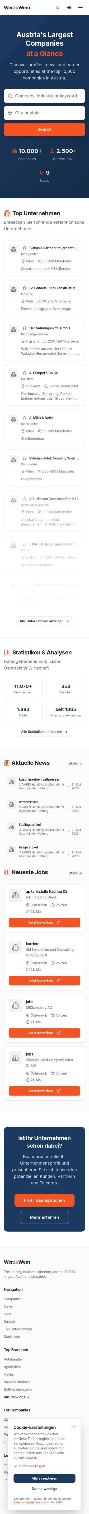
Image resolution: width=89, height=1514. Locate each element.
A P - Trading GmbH (41, 897)
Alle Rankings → (16, 1397)
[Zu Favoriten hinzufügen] (24, 248)
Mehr (75, 764)
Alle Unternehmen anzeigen (44, 621)
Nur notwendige (44, 1489)
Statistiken (12, 1337)
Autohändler (13, 1359)
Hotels (9, 1374)
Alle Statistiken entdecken (44, 732)
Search (44, 129)
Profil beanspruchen (44, 1200)
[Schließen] (73, 1427)
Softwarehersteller (18, 1389)
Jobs (7, 1314)
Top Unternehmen (18, 1329)
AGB (59, 1503)
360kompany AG (39, 1008)
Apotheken (12, 1367)
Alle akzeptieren (44, 1479)
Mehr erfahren (44, 1217)
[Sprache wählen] (69, 7)
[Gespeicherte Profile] (57, 7)
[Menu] (80, 7)
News (8, 1306)
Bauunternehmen (17, 1382)
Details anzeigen (29, 1467)
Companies (13, 1299)
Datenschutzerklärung (28, 1503)
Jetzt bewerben (44, 922)
